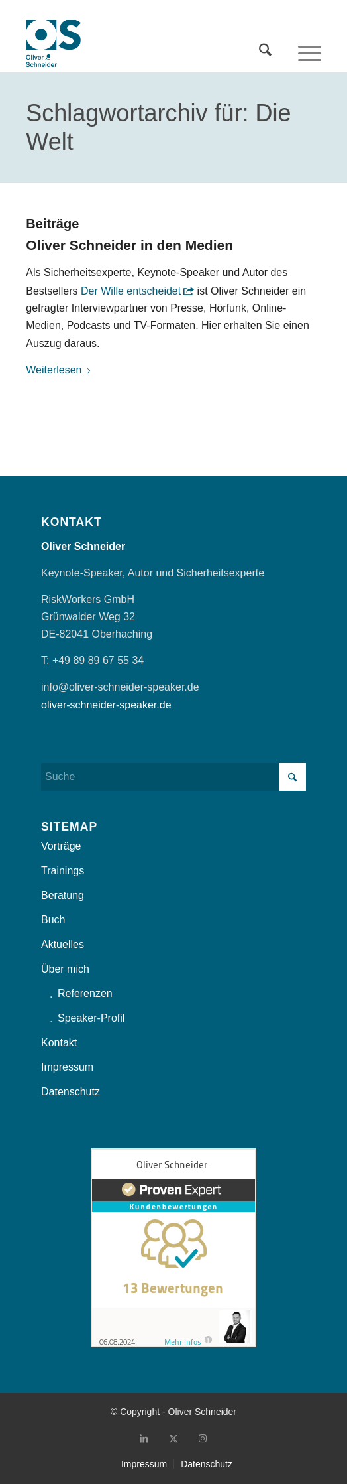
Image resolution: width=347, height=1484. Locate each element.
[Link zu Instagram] (203, 1438)
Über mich (65, 969)
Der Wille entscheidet (131, 291)
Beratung (62, 895)
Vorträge (61, 846)
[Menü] (309, 45)
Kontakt (59, 1042)
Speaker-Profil (91, 1018)
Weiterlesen (59, 369)
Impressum (67, 1067)
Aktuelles (62, 944)
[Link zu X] (173, 1438)
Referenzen (85, 993)
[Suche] (265, 45)
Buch (53, 919)
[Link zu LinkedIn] (144, 1438)
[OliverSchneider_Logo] (53, 45)
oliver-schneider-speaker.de (106, 704)
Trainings (62, 870)
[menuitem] (265, 45)
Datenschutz (70, 1091)
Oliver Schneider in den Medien (129, 245)
